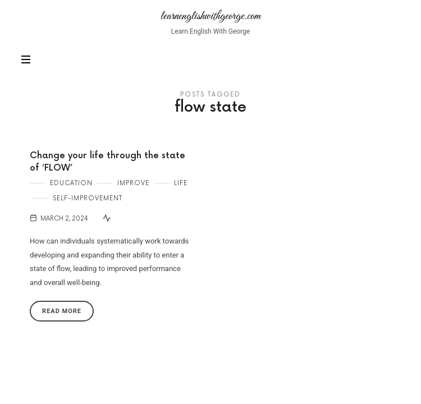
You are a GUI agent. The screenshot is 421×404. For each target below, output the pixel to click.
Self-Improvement (87, 198)
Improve (133, 183)
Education (71, 183)
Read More (61, 311)
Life (180, 183)
